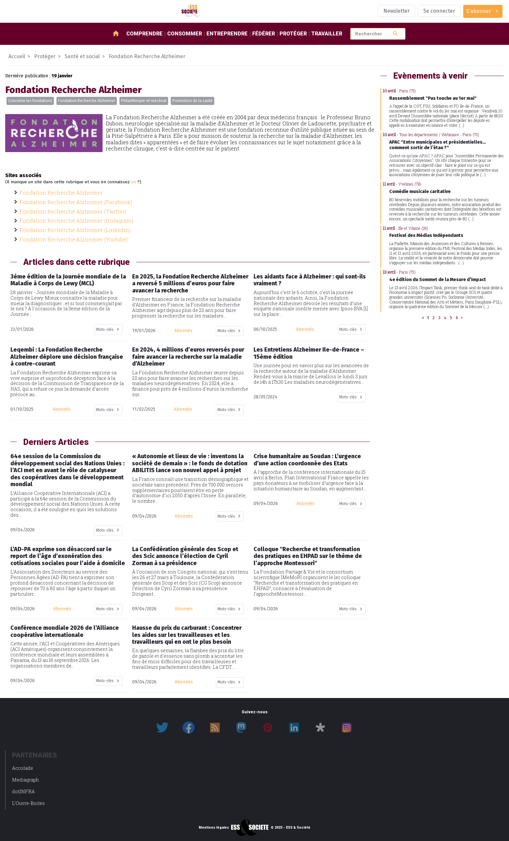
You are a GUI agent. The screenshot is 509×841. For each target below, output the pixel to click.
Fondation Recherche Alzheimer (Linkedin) (74, 230)
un (133, 182)
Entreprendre (227, 34)
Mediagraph (25, 780)
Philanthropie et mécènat (144, 100)
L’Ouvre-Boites (28, 803)
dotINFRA (23, 791)
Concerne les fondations (30, 100)
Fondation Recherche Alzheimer (86, 100)
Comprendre (144, 34)
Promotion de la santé (192, 100)
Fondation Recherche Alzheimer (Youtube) (73, 239)
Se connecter (439, 11)
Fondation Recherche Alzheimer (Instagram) (76, 220)
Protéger (293, 34)
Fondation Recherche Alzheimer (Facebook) (75, 202)
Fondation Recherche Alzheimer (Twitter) (72, 211)
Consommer (184, 34)
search (395, 33)
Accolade (22, 768)
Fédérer (263, 34)
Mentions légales (214, 828)
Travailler (326, 34)
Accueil (16, 56)
